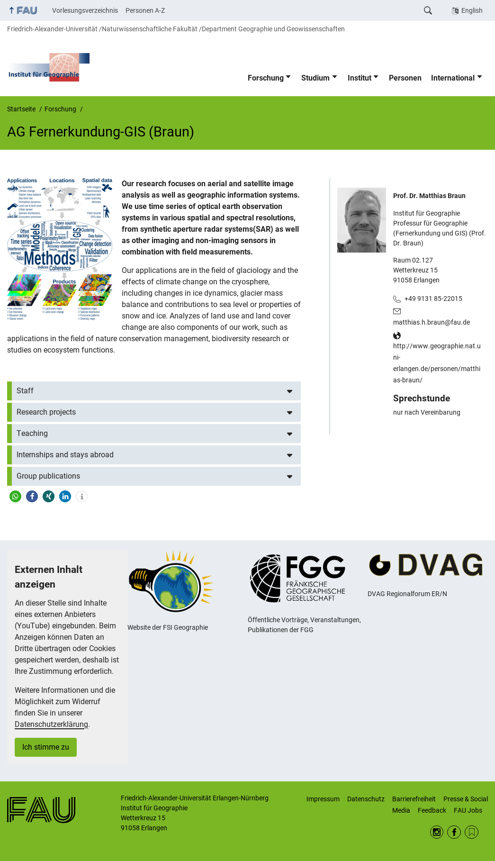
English (472, 10)
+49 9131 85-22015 (433, 298)
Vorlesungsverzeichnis (85, 10)
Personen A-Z (145, 10)
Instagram (437, 832)
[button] (15, 496)
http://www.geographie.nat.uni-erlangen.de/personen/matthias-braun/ (437, 363)
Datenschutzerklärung (51, 724)
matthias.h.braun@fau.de (431, 322)
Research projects (46, 412)
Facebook (454, 832)
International (453, 77)
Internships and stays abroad (65, 454)
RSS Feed (471, 832)
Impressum (323, 799)
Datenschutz (366, 799)
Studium (315, 77)
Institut (359, 77)
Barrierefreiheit (414, 799)
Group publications (48, 475)
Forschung (266, 77)
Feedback (432, 810)
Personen (405, 77)
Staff (25, 390)
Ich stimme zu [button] (45, 747)
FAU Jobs (468, 810)
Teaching (32, 433)
